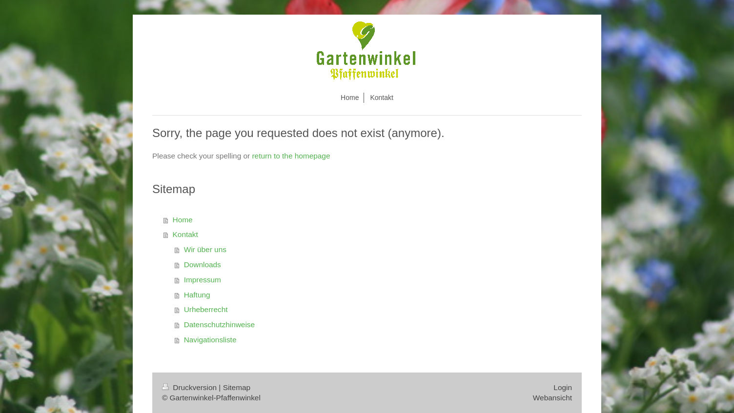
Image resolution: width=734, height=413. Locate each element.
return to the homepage (291, 156)
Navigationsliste (210, 339)
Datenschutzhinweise (219, 324)
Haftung (197, 295)
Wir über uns (205, 249)
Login (562, 387)
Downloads (202, 264)
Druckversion (190, 387)
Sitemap (236, 387)
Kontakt (185, 234)
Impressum (202, 279)
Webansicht (552, 397)
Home (183, 220)
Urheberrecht (206, 309)
